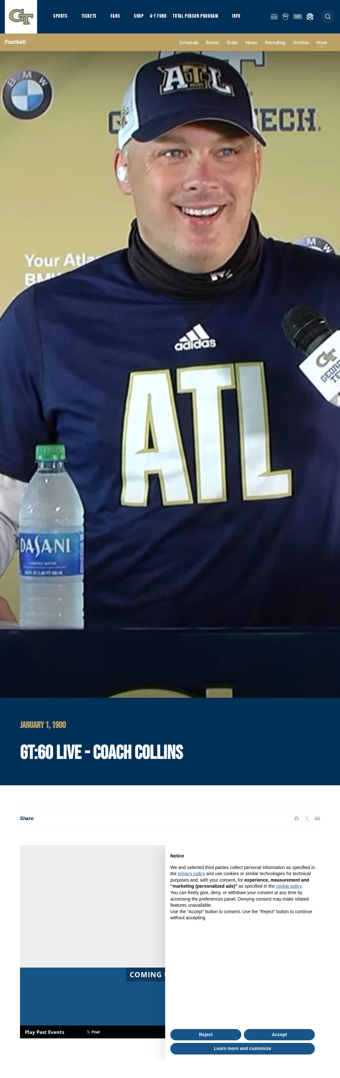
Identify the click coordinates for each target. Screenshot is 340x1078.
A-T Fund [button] (158, 16)
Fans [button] (115, 16)
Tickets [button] (89, 16)
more (321, 42)
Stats (232, 42)
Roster (212, 42)
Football (15, 42)
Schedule (188, 42)
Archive (301, 42)
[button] (328, 16)
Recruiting (275, 42)
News (251, 42)
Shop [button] (139, 16)
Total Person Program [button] (195, 16)
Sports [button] (60, 16)
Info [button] (236, 16)
